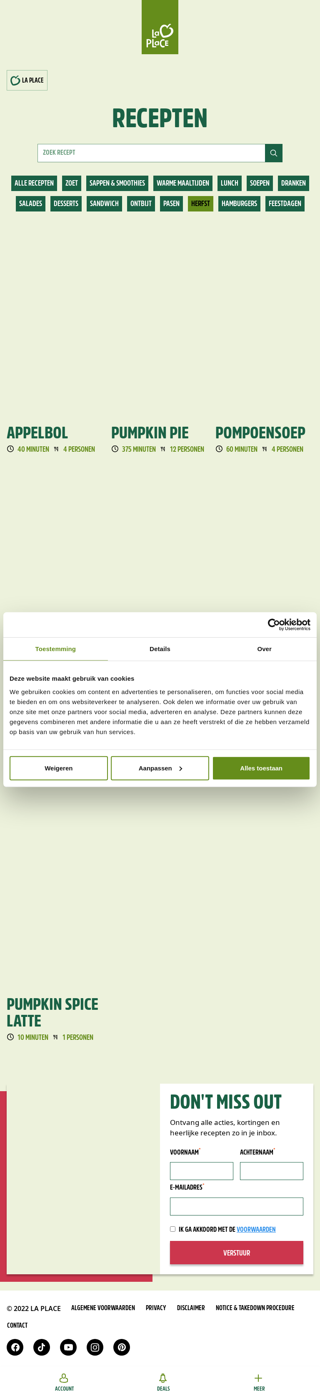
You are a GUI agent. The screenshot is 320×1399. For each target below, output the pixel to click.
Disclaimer (191, 1308)
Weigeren (58, 767)
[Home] (160, 27)
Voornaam (185, 1152)
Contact (17, 1326)
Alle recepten (34, 184)
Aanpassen (160, 767)
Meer (259, 1382)
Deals (163, 1382)
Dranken (293, 184)
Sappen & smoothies (117, 184)
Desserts (66, 204)
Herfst (200, 204)
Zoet (71, 184)
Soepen (260, 184)
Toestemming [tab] (55, 648)
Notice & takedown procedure (255, 1308)
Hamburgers (239, 204)
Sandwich (104, 204)
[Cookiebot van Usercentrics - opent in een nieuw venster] (274, 625)
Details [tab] (160, 648)
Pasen (171, 204)
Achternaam (257, 1152)
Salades (30, 204)
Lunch (229, 184)
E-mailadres (187, 1187)
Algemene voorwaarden (103, 1308)
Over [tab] (264, 648)
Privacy (156, 1308)
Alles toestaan (261, 767)
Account (64, 1382)
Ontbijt (141, 204)
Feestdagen (285, 204)
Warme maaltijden (183, 184)
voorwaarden (256, 1229)
